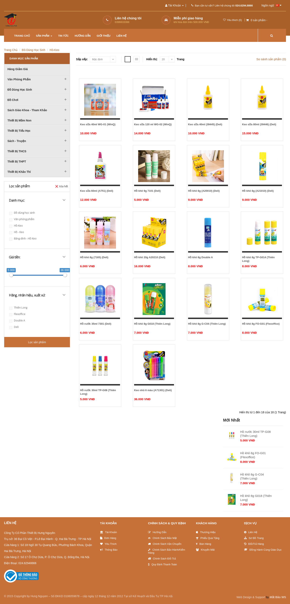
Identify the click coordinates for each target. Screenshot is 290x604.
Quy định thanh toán (162, 564)
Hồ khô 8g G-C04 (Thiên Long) (207, 323)
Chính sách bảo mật (162, 538)
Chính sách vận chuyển (164, 543)
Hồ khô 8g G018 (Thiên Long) (152, 323)
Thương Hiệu (205, 532)
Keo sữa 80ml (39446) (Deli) (259, 124)
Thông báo (109, 549)
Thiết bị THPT (16, 161)
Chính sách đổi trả (162, 558)
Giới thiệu (103, 35)
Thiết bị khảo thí (19, 171)
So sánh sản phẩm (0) (271, 59)
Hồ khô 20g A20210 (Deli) (149, 257)
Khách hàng (206, 523)
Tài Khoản (108, 523)
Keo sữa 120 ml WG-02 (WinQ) (153, 124)
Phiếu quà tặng (207, 538)
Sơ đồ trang (254, 538)
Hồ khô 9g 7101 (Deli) (147, 190)
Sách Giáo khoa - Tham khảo (27, 110)
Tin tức (63, 35)
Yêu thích (108, 543)
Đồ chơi (12, 100)
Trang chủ (22, 35)
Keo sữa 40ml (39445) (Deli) (205, 124)
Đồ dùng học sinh (33, 50)
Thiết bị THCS (16, 151)
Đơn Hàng (108, 538)
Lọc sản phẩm (37, 342)
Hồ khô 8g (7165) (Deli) (94, 257)
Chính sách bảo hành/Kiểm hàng (166, 551)
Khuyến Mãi (205, 549)
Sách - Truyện (16, 141)
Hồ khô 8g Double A (200, 257)
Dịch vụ (250, 523)
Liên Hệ (250, 532)
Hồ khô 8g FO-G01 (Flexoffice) (261, 323)
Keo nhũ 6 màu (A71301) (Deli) (153, 390)
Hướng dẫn (83, 35)
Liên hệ (121, 35)
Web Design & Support (250, 597)
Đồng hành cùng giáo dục (263, 549)
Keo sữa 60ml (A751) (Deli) (96, 190)
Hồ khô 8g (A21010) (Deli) (258, 190)
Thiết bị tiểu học (18, 130)
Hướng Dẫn (157, 532)
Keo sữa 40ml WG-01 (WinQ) (98, 124)
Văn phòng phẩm (19, 79)
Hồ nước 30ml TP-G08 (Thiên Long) (98, 392)
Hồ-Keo (54, 50)
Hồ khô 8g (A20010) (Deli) (204, 190)
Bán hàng (203, 543)
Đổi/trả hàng (254, 543)
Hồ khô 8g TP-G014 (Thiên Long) (258, 259)
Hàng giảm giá (17, 69)
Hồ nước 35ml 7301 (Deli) (95, 323)
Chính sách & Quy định (167, 523)
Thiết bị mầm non (19, 120)
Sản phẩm (44, 35)
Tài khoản (108, 532)
